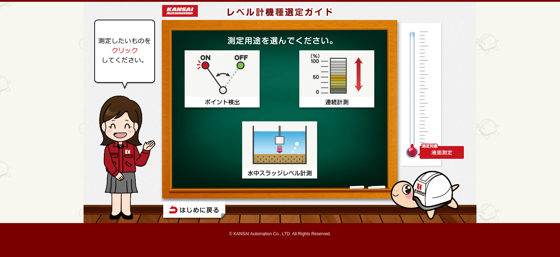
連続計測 (337, 80)
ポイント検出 (223, 80)
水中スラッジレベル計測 (280, 151)
